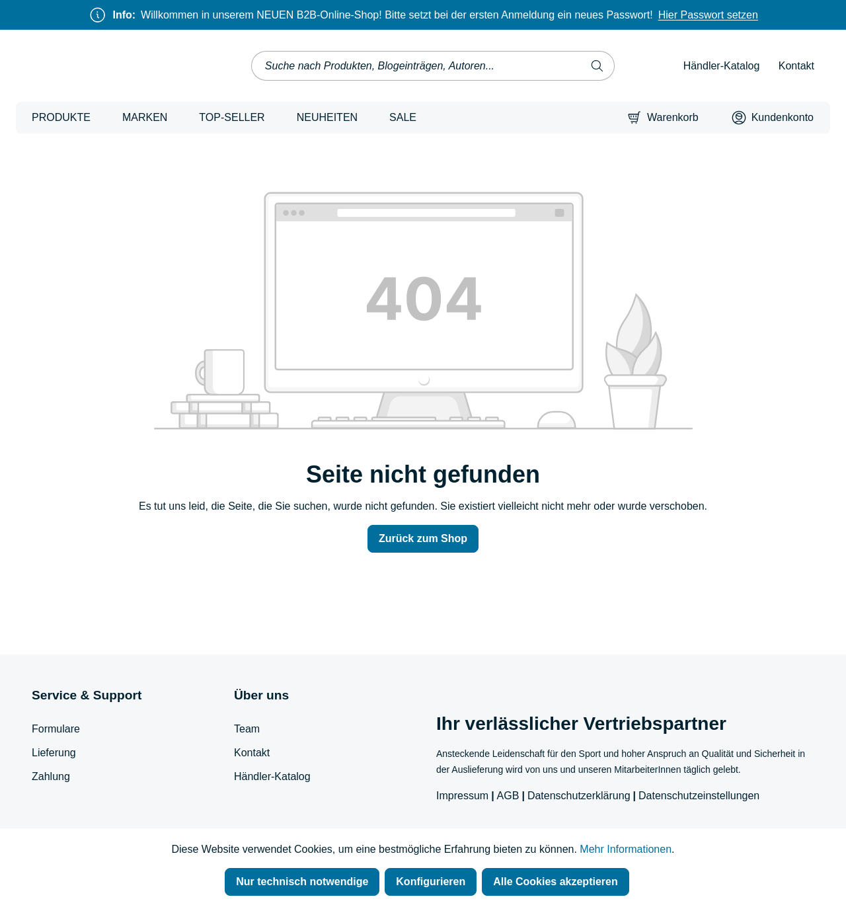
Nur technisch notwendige (302, 881)
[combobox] (416, 66)
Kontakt (796, 65)
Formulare (56, 728)
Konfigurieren (430, 881)
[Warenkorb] (663, 117)
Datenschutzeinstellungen (698, 795)
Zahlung (51, 776)
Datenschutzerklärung (579, 795)
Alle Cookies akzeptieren (555, 881)
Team (247, 728)
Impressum (462, 795)
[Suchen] (597, 66)
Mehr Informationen (626, 849)
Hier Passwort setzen (708, 14)
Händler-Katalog (721, 65)
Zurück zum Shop (423, 538)
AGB (508, 795)
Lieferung (54, 752)
